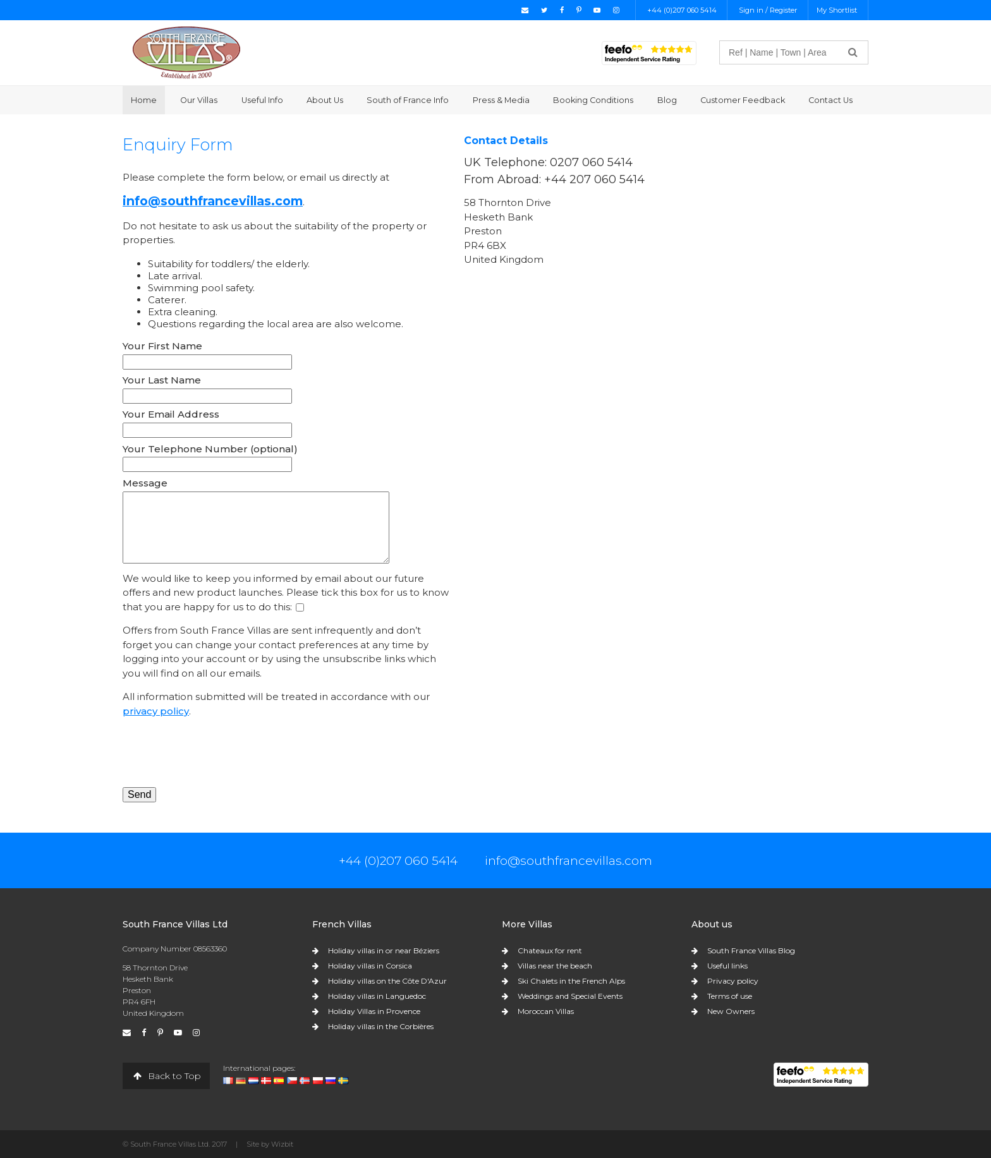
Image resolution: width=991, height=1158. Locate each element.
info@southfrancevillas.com (213, 200)
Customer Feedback (742, 100)
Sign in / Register (768, 10)
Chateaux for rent (550, 950)
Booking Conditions (593, 100)
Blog (667, 100)
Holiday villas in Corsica (370, 965)
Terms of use (729, 996)
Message (145, 483)
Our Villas (198, 100)
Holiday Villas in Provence (374, 1011)
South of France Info (408, 100)
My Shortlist (837, 10)
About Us (325, 100)
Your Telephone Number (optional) (210, 449)
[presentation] (219, 752)
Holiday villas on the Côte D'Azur (387, 981)
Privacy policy (732, 981)
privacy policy (156, 711)
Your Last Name (162, 380)
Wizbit (282, 1144)
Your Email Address (171, 414)
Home (144, 100)
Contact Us (830, 100)
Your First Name (162, 346)
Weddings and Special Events (570, 996)
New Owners (731, 1011)
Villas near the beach (555, 965)
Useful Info (262, 100)
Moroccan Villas (546, 1011)
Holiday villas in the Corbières (381, 1026)
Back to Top (166, 1076)
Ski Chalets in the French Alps (571, 981)
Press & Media (501, 100)
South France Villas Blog (751, 950)
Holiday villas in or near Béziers (383, 950)
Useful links (727, 965)
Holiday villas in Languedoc (377, 996)
